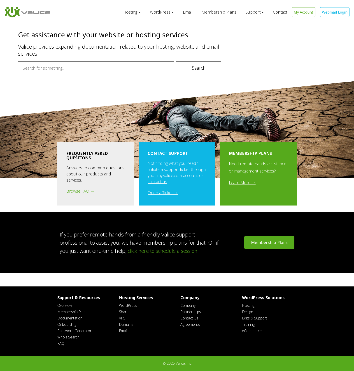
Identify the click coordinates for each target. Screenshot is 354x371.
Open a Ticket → (163, 192)
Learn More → (242, 182)
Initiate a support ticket (169, 169)
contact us (157, 181)
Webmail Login (334, 12)
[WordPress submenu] (171, 12)
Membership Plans (269, 242)
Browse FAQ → (80, 191)
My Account (302, 12)
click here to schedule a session (165, 250)
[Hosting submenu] (138, 12)
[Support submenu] (261, 12)
